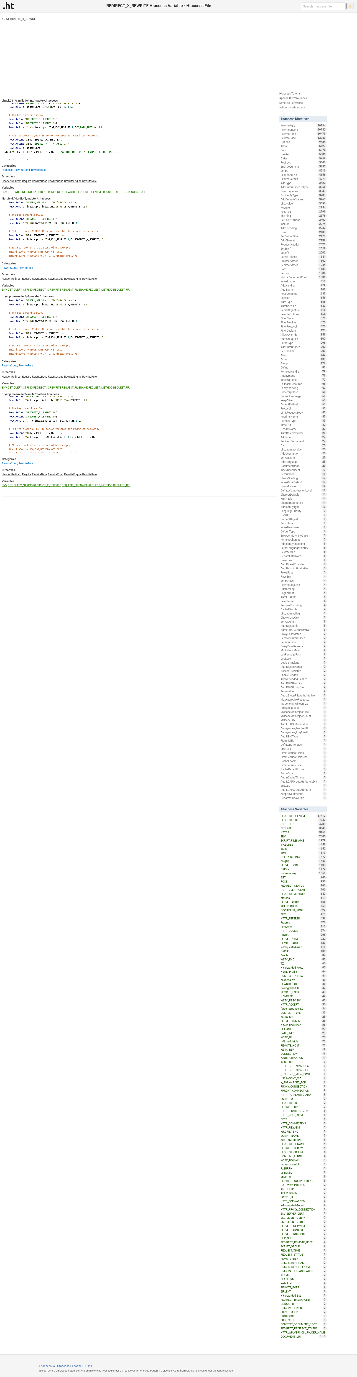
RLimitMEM (303, 740)
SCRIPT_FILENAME (303, 840)
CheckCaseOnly (303, 617)
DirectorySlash (303, 392)
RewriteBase (39, 181)
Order (303, 158)
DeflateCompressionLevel (303, 490)
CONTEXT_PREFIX (303, 976)
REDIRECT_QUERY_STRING (303, 1180)
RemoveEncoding (303, 605)
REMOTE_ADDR (303, 943)
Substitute (303, 523)
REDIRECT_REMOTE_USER (303, 1242)
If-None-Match (303, 1041)
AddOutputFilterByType (303, 187)
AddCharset (303, 240)
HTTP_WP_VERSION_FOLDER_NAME (303, 1333)
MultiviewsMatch (303, 650)
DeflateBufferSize (303, 744)
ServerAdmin (303, 621)
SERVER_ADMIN (303, 1021)
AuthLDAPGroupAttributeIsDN (303, 781)
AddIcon (303, 437)
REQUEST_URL (303, 1103)
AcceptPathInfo (303, 404)
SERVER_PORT (303, 865)
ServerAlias (303, 691)
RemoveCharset (303, 539)
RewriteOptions (303, 314)
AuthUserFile (303, 306)
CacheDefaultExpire (303, 769)
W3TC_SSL (303, 1017)
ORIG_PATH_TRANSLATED (303, 1271)
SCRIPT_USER (303, 1312)
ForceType (303, 343)
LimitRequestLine (303, 765)
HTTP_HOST (303, 824)
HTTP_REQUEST (303, 1127)
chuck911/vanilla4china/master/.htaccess (30, 100)
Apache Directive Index (293, 98)
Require (26, 181)
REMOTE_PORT (303, 1287)
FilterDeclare (303, 330)
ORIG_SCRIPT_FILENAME (303, 1267)
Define (303, 367)
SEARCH (303, 1029)
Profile (303, 955)
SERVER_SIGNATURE (303, 1230)
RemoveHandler (303, 371)
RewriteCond (22, 169)
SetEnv (303, 273)
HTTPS (303, 832)
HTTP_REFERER (303, 918)
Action (303, 359)
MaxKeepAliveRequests (303, 699)
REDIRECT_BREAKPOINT (303, 1299)
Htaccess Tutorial (290, 93)
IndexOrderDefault (303, 482)
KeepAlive (303, 400)
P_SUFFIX (303, 1168)
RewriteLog (303, 601)
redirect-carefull (303, 1164)
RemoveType (303, 420)
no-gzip (303, 861)
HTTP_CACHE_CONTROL (303, 1111)
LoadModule (303, 486)
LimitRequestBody (303, 412)
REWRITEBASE (303, 984)
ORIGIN (303, 869)
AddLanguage (303, 461)
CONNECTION (303, 1053)
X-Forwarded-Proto (303, 967)
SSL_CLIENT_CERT (303, 1221)
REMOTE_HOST (303, 1045)
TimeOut (303, 425)
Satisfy (303, 252)
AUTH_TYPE (303, 1189)
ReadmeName (303, 416)
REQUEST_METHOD (115, 192)
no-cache (303, 926)
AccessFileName (303, 671)
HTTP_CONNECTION (303, 1123)
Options (303, 142)
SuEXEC (303, 785)
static (303, 848)
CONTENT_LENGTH (303, 1156)
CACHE (303, 951)
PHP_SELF (303, 1238)
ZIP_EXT (303, 1291)
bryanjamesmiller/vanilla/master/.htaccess (30, 394)
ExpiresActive (303, 175)
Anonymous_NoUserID (303, 728)
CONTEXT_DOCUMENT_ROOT (303, 1324)
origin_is (303, 1176)
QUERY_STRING (37, 192)
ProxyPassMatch (303, 634)
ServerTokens (303, 257)
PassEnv (303, 576)
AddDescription (303, 453)
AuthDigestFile (303, 625)
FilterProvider (303, 322)
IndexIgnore (303, 281)
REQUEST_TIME (303, 1250)
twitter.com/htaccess (292, 107)
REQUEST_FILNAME (303, 1144)
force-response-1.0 (303, 1008)
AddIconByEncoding (303, 543)
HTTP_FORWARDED (303, 1201)
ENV (4, 192)
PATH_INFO (20, 192)
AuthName (303, 289)
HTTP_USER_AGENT (303, 889)
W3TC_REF (303, 1049)
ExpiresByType (303, 195)
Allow (303, 146)
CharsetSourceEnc (303, 502)
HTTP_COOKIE (303, 930)
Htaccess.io (47, 1366)
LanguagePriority (303, 511)
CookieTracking (303, 662)
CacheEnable (303, 761)
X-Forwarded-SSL (303, 1295)
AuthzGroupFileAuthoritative (303, 695)
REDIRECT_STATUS (303, 885)
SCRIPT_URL (303, 1099)
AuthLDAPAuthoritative (303, 724)
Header (6, 181)
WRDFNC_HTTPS (303, 1140)
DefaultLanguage (303, 396)
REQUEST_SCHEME (303, 1152)
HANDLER (303, 996)
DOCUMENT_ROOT (303, 910)
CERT (303, 1119)
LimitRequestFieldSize (303, 757)
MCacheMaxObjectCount (303, 716)
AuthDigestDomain (303, 666)
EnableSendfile (303, 675)
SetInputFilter (303, 642)
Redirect (16, 181)
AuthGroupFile (303, 338)
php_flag (303, 216)
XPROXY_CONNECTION (303, 1090)
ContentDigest (303, 519)
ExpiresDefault (303, 179)
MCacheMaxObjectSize (303, 712)
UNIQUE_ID (303, 1303)
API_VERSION (303, 1193)
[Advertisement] (178, 55)
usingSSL (303, 1172)
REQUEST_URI (136, 192)
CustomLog (303, 589)
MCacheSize (303, 720)
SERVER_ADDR (303, 902)
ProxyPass (303, 572)
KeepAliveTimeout (303, 794)
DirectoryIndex (303, 191)
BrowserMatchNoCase (303, 535)
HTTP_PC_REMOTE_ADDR (303, 1094)
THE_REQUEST (303, 906)
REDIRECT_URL (303, 1107)
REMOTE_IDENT (303, 1258)
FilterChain (303, 318)
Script (303, 170)
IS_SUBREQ (303, 1062)
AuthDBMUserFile (303, 683)
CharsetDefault (303, 494)
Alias (303, 355)
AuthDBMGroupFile (303, 687)
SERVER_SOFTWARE (303, 1226)
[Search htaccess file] (323, 6)
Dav (303, 445)
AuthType (303, 302)
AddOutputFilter (303, 347)
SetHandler (303, 351)
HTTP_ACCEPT (303, 1004)
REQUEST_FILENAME (89, 192)
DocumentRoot (303, 466)
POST (303, 881)
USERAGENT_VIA (303, 1078)
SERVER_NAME (303, 939)
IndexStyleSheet (303, 470)
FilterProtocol (303, 326)
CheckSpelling (303, 478)
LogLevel (303, 658)
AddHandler (303, 285)
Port (303, 269)
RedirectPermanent (303, 441)
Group (303, 363)
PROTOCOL (303, 1316)
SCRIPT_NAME (303, 1135)
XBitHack (303, 498)
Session (303, 297)
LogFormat (303, 593)
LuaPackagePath (303, 654)
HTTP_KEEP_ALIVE (303, 1115)
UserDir (303, 515)
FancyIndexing (303, 388)
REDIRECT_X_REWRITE (22, 19)
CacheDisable (303, 609)
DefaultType (303, 531)
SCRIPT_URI (303, 1197)
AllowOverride (303, 334)
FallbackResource (303, 384)
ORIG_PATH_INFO (303, 1308)
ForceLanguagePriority (303, 548)
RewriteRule (38, 169)
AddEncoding (303, 228)
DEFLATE (303, 828)
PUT (303, 914)
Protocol (303, 408)
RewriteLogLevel (303, 584)
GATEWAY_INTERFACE (303, 1185)
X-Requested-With (303, 947)
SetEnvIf (303, 248)
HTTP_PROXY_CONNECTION (303, 1209)
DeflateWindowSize (303, 798)
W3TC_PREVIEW (303, 1000)
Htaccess (7, 169)
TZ (303, 963)
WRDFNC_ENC (303, 1131)
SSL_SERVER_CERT (303, 1213)
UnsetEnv (303, 560)
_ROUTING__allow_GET (303, 1070)
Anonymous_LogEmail (303, 732)
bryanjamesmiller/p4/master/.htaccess (28, 296)
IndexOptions (303, 379)
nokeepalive (303, 980)
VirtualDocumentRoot (303, 277)
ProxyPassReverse (303, 646)
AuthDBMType (303, 736)
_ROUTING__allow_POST (303, 1074)
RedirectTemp (303, 293)
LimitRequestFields (303, 753)
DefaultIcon (303, 474)
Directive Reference (291, 103)
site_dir (303, 1275)
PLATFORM (303, 1279)
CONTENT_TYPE (303, 1012)
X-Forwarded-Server (303, 1205)
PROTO (303, 935)
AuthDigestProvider (303, 564)
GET (10, 192)
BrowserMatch (303, 261)
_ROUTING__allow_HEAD (303, 1066)
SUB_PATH (303, 1320)
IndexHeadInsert (303, 527)
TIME (303, 853)
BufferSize (303, 773)
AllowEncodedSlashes (303, 679)
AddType (303, 183)
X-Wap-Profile (303, 971)
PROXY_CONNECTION (303, 1086)
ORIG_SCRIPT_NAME (303, 1262)
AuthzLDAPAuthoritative (303, 630)
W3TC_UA (303, 1037)
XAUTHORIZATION (303, 1058)
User (303, 232)
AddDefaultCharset (303, 199)
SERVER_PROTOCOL (303, 1234)
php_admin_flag (303, 613)
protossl (303, 898)
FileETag (303, 211)
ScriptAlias (303, 580)
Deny (303, 150)
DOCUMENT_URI (301, 1336)
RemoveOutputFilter (303, 638)
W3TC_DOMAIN (303, 1160)
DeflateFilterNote (303, 556)
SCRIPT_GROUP (303, 1246)
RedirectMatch (303, 265)
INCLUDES (303, 844)
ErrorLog (303, 748)
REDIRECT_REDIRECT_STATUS (303, 1328)
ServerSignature (303, 310)
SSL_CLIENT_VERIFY (303, 1217)
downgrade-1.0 (303, 988)
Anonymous (303, 375)
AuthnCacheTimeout (303, 777)
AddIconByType (303, 507)
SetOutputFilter (303, 236)
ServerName (303, 457)
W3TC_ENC (303, 959)
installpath (303, 1283)
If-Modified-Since (303, 1025)
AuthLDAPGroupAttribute (303, 789)
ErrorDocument (303, 166)
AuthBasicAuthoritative (303, 568)
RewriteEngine (73, 181)
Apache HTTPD (82, 1366)
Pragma (303, 922)
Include (303, 224)
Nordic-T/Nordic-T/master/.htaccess (26, 198)
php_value (303, 203)
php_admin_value (303, 449)
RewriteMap (303, 552)
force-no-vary (303, 873)
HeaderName (303, 429)
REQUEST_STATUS (303, 1254)
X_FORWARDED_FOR (303, 1082)
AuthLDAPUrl (303, 597)
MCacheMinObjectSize (303, 703)
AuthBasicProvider (303, 433)
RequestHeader (303, 244)
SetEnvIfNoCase (303, 220)
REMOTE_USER (303, 992)
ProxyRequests (303, 707)
